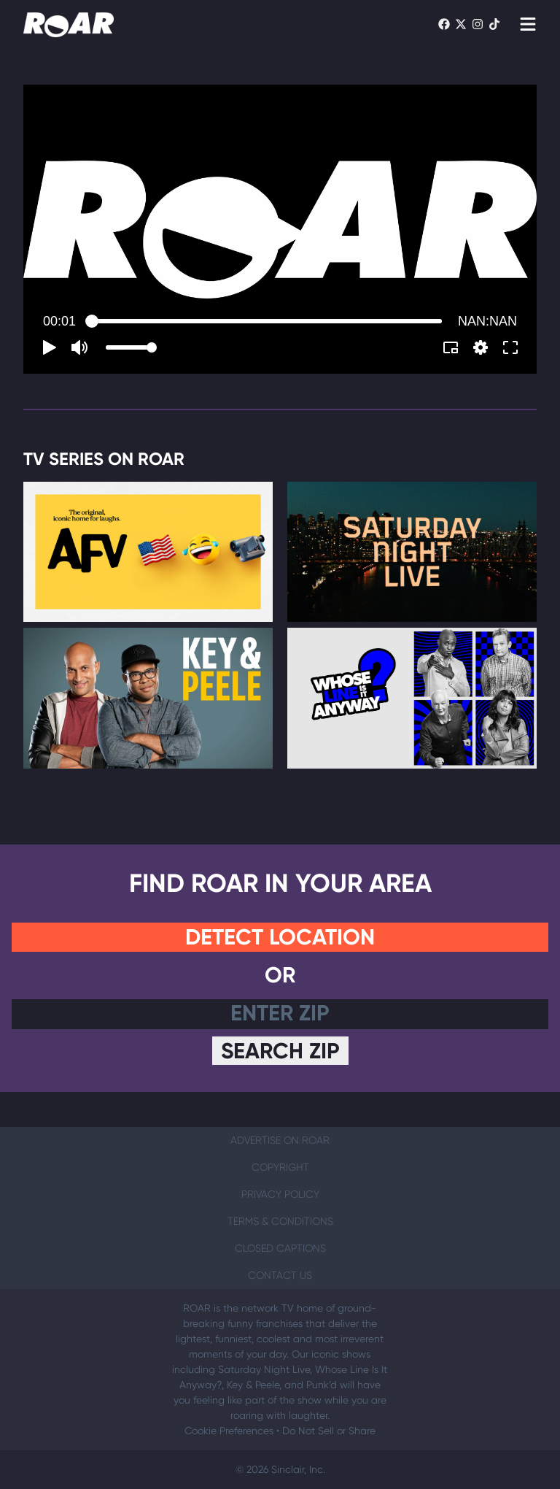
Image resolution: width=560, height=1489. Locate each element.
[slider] (267, 321)
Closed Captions (280, 1248)
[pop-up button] (480, 347)
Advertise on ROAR (280, 1140)
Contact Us (280, 1275)
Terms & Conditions (280, 1221)
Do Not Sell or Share (329, 1430)
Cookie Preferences (228, 1430)
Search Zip (280, 1051)
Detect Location (280, 937)
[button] (284, 233)
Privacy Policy (280, 1194)
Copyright (280, 1167)
